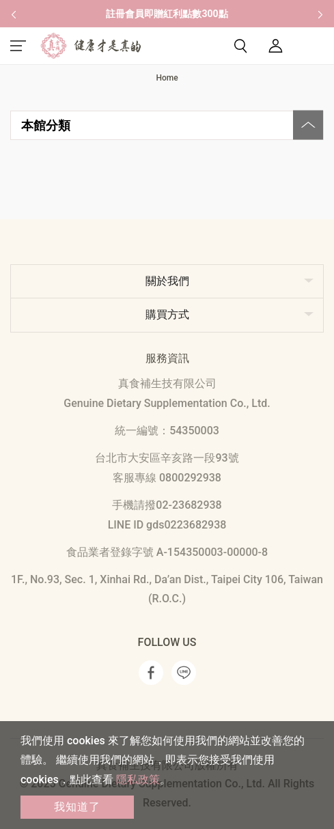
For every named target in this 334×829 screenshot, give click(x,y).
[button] (13, 13)
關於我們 (167, 281)
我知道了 (77, 806)
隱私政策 (138, 779)
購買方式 (167, 314)
